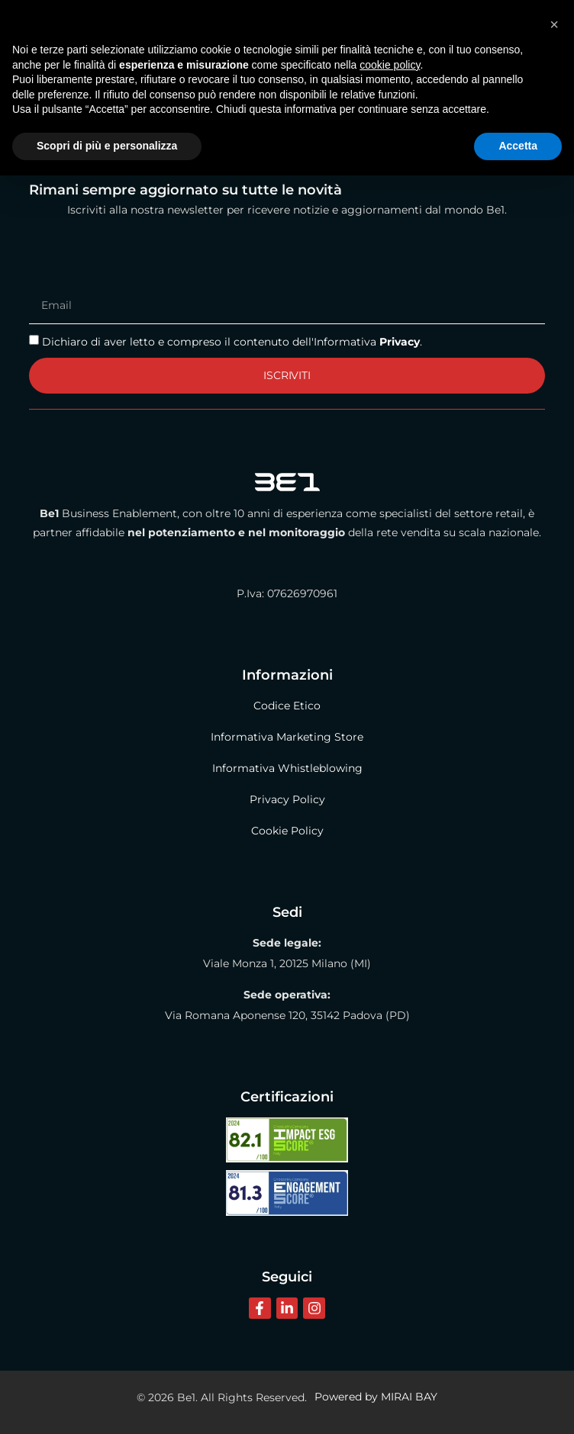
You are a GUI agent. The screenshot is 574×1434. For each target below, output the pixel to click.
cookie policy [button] (390, 1323)
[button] (554, 1283)
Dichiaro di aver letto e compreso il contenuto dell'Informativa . (232, 341)
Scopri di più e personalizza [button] (107, 1404)
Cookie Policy (287, 831)
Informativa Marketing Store (287, 737)
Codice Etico (287, 705)
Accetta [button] (517, 1404)
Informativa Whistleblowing (287, 768)
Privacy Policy (287, 799)
